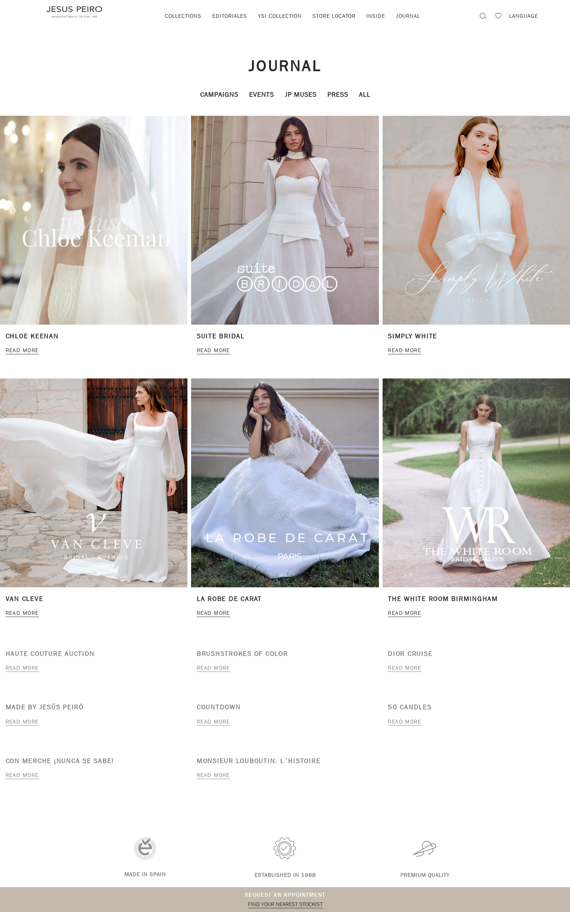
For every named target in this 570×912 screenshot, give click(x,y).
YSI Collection (280, 16)
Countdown (219, 709)
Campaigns (219, 95)
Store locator (334, 16)
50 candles (410, 709)
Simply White (412, 336)
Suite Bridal (221, 336)
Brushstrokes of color (242, 655)
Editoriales (229, 16)
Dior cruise (410, 655)
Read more (22, 350)
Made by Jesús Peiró (44, 709)
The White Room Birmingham (443, 599)
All (364, 95)
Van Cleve (24, 599)
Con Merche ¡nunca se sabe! (60, 762)
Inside (375, 16)
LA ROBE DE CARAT (229, 599)
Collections (183, 16)
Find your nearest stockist (285, 904)
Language (523, 16)
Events (261, 95)
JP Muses (301, 95)
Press (337, 95)
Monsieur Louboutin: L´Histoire (259, 762)
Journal (408, 16)
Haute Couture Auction (50, 655)
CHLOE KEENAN (32, 336)
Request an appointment (285, 895)
